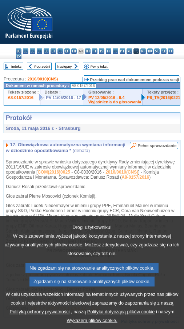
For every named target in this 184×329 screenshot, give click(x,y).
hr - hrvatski (88, 51)
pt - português (143, 51)
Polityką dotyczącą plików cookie (121, 320)
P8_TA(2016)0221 (163, 97)
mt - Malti (122, 51)
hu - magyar (115, 51)
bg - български (18, 51)
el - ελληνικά (60, 51)
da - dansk (39, 51)
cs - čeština (32, 51)
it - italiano (94, 51)
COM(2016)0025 (53, 172)
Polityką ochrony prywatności (39, 320)
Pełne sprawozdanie (157, 145)
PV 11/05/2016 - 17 (63, 97)
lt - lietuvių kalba (108, 51)
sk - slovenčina (157, 51)
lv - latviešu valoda (101, 51)
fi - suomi (170, 51)
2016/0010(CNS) (42, 79)
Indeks (16, 66)
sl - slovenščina (164, 51)
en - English (67, 51)
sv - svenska (18, 56)
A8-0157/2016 (20, 97)
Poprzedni (42, 66)
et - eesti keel (53, 51)
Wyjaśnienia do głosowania (114, 102)
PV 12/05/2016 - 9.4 (106, 97)
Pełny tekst (99, 66)
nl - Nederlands (129, 51)
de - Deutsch (46, 51)
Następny (64, 66)
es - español (25, 51)
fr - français (74, 51)
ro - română (150, 51)
